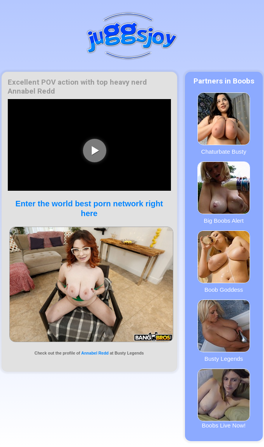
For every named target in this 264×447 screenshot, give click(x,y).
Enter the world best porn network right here (89, 208)
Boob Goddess (223, 262)
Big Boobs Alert (223, 192)
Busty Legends (223, 331)
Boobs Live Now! (223, 399)
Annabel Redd (95, 353)
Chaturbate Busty (223, 123)
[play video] (94, 150)
